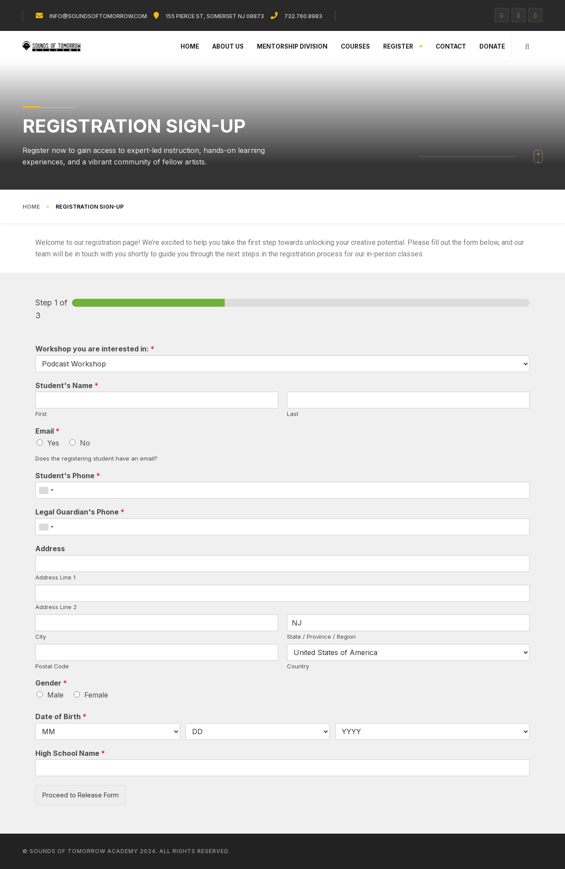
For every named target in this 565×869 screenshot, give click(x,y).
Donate (492, 46)
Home (190, 46)
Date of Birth (61, 716)
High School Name (70, 753)
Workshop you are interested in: (94, 348)
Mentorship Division (292, 46)
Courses (355, 46)
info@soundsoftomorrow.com (98, 16)
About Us (228, 46)
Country (298, 666)
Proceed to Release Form (80, 795)
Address (50, 548)
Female (96, 694)
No (85, 442)
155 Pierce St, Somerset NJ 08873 (215, 16)
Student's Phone (67, 475)
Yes (53, 442)
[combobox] (46, 490)
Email (47, 431)
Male (55, 694)
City (40, 636)
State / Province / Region (321, 636)
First (41, 413)
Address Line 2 (56, 606)
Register (402, 46)
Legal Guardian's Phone (79, 511)
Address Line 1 (55, 577)
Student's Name (66, 385)
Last (292, 413)
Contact (451, 46)
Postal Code (52, 666)
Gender (51, 682)
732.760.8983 (303, 16)
